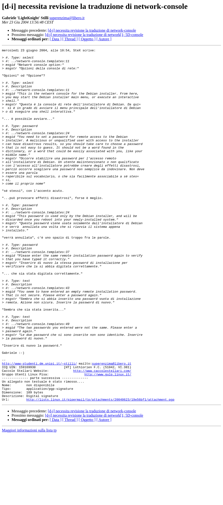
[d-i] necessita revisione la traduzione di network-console (92, 30)
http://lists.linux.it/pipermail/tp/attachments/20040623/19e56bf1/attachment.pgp (100, 470)
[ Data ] (56, 39)
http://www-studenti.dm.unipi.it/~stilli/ (39, 427)
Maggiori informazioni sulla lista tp (29, 501)
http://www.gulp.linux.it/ (107, 440)
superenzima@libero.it (67, 18)
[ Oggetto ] (87, 39)
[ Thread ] (70, 39)
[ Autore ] (103, 39)
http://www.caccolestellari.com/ (102, 435)
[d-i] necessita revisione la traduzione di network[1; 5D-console (94, 35)
